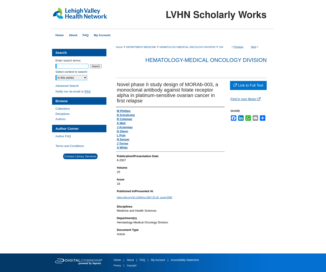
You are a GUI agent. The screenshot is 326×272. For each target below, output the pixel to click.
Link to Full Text (248, 85)
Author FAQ (63, 136)
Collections (62, 108)
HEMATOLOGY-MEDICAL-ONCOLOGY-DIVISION (187, 47)
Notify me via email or (73, 91)
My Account (158, 260)
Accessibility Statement (185, 260)
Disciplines (62, 114)
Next (253, 46)
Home (119, 47)
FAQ (143, 260)
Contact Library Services (80, 156)
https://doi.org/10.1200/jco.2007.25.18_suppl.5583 (144, 197)
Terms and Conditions (69, 146)
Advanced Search (67, 86)
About (131, 260)
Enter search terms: (68, 60)
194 (221, 47)
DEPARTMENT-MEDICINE (141, 47)
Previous (238, 46)
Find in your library (245, 99)
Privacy (118, 265)
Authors (60, 119)
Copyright (132, 265)
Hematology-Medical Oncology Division (206, 60)
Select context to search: (71, 71)
